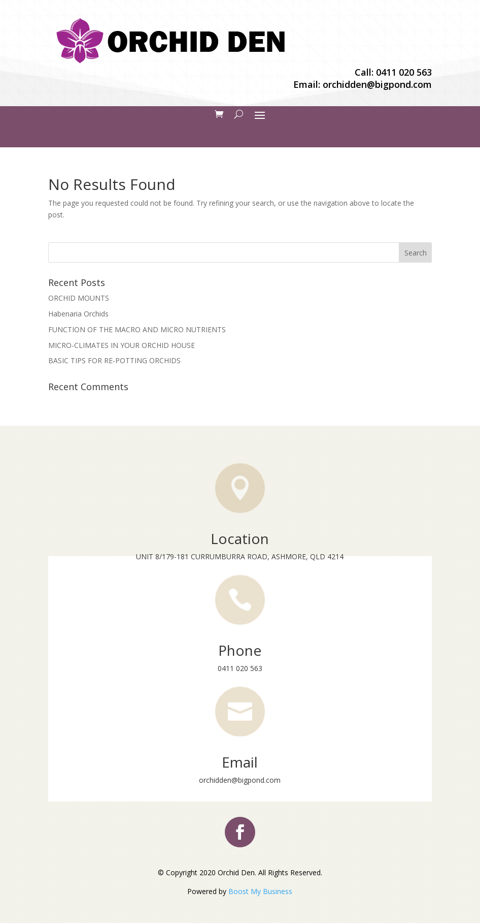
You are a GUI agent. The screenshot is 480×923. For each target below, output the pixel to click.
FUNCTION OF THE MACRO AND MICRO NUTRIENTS (137, 329)
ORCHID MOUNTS (78, 298)
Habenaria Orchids (78, 314)
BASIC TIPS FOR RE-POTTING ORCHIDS (114, 360)
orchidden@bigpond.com (377, 84)
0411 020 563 (404, 72)
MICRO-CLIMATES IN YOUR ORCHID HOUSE (121, 345)
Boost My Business (260, 891)
